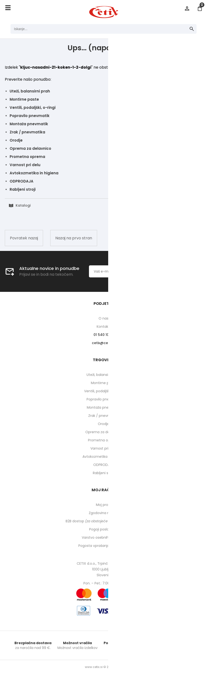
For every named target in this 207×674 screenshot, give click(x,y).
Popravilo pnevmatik (30, 115)
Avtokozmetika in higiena (34, 173)
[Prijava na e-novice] (174, 271)
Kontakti (103, 326)
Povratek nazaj (24, 238)
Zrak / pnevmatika (27, 132)
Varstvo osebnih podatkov (103, 537)
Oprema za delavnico (30, 148)
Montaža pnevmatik (29, 123)
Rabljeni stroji (23, 189)
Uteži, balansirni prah (30, 91)
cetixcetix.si (103, 342)
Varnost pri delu (25, 164)
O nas (103, 318)
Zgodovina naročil (104, 512)
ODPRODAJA (21, 181)
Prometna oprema (27, 156)
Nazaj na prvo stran (73, 238)
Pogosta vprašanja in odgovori (103, 545)
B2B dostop (103, 521)
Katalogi (23, 205)
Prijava (187, 8)
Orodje (16, 140)
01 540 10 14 (103, 334)
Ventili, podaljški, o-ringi (33, 107)
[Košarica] (200, 8)
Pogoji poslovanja (103, 529)
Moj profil (103, 504)
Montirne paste (24, 99)
